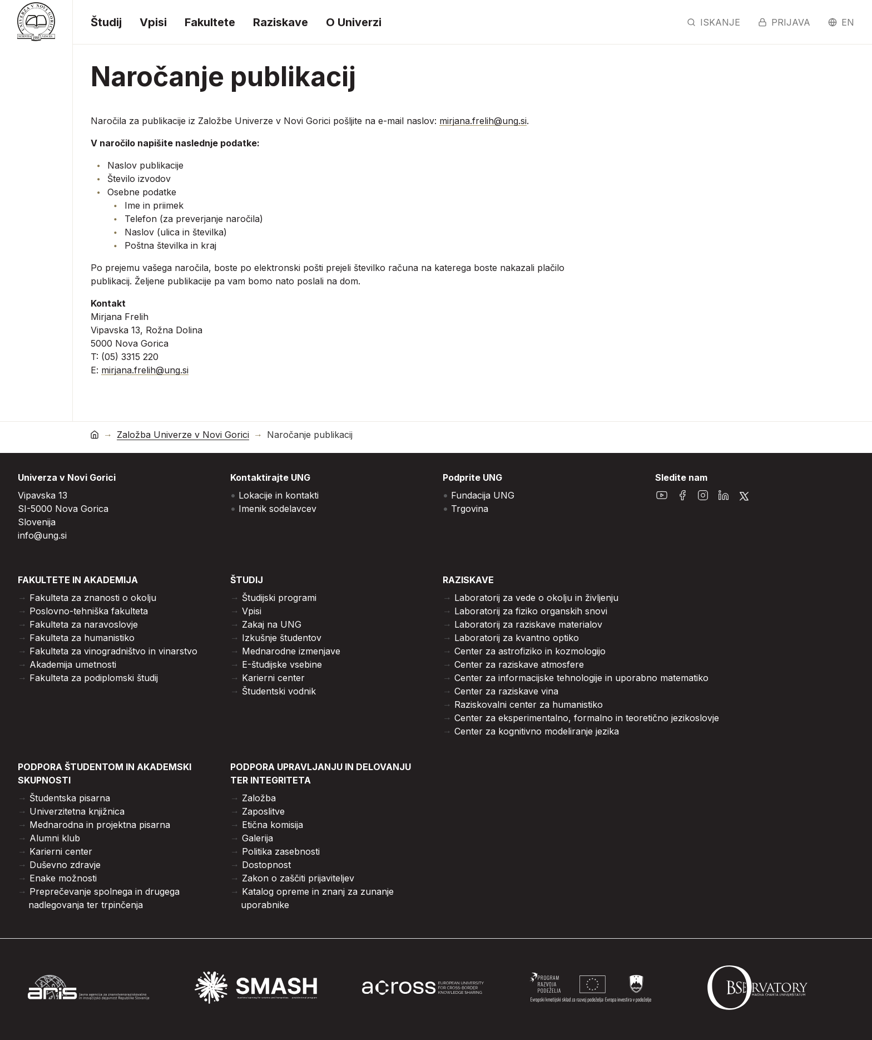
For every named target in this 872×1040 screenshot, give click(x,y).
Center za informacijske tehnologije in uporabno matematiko (581, 677)
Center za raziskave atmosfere (519, 664)
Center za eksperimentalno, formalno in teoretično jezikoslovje (586, 717)
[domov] (94, 434)
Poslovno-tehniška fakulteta (88, 611)
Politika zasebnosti (281, 851)
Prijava (784, 22)
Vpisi (153, 22)
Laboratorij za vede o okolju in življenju (536, 597)
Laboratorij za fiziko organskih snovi (530, 611)
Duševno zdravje (65, 864)
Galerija (257, 838)
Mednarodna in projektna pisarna (99, 824)
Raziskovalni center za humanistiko (528, 704)
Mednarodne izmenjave (291, 651)
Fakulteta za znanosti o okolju (92, 597)
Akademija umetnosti (72, 664)
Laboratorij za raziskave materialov (528, 624)
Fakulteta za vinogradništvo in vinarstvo (113, 651)
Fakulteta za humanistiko (82, 637)
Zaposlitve (263, 811)
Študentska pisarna (69, 798)
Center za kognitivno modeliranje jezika (536, 731)
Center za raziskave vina (506, 691)
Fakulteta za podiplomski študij (93, 677)
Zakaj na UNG (271, 624)
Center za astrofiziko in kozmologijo (530, 651)
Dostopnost (266, 864)
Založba (259, 798)
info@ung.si (42, 535)
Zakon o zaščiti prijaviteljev (298, 878)
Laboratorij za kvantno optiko (516, 637)
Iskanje (713, 22)
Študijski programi (279, 597)
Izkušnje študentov (281, 637)
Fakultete (210, 22)
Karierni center (273, 677)
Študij (106, 22)
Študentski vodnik (279, 691)
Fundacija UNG (482, 495)
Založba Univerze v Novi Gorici (183, 435)
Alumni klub (54, 838)
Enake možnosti (63, 878)
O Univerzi (354, 22)
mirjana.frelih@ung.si (483, 120)
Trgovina (469, 508)
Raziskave (280, 22)
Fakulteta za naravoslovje (83, 624)
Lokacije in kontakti (279, 495)
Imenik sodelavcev (277, 508)
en (841, 22)
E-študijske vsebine (282, 664)
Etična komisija (272, 824)
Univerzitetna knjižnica (77, 811)
